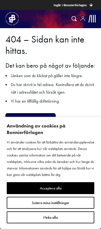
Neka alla (50, 217)
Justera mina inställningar (50, 202)
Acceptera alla (50, 188)
